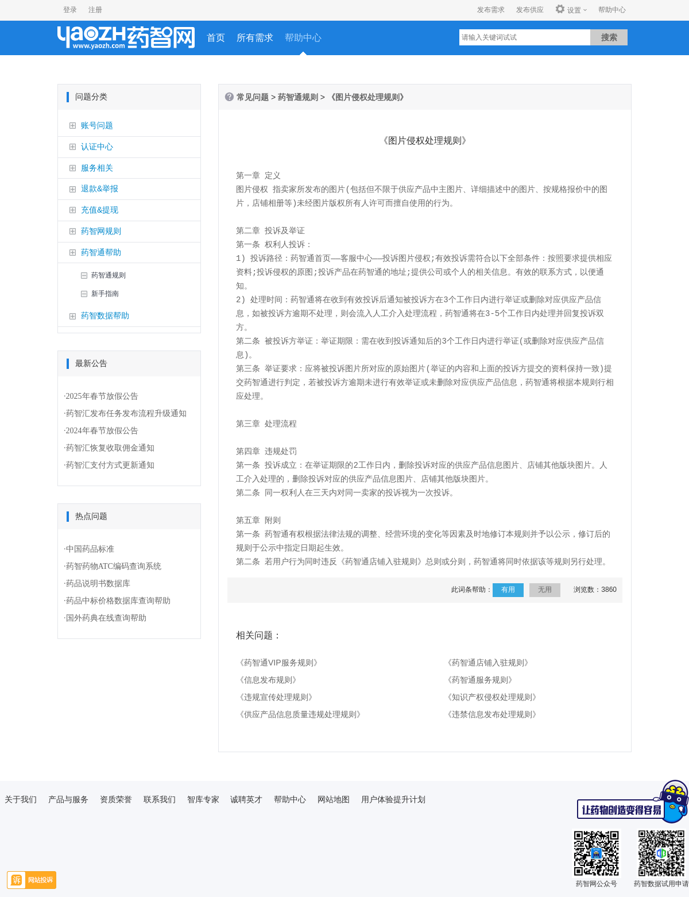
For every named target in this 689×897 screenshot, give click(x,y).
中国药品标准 (90, 549)
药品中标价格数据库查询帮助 (118, 600)
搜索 (609, 37)
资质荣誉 (116, 799)
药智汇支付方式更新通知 (110, 465)
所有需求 (255, 38)
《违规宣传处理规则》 (276, 697)
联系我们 (160, 799)
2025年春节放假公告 (102, 396)
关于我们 (21, 799)
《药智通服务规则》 (480, 679)
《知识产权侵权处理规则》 (492, 697)
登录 (70, 10)
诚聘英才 (246, 799)
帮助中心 (612, 10)
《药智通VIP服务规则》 (279, 662)
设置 (568, 9)
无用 (545, 590)
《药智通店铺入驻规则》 (488, 662)
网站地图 (334, 799)
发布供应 (530, 10)
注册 (95, 10)
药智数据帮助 (105, 315)
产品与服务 (68, 799)
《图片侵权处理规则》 (367, 97)
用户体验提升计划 (393, 799)
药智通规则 (108, 275)
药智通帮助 (101, 252)
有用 (508, 590)
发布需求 (491, 10)
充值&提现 (99, 209)
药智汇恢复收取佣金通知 (110, 448)
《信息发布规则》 (268, 679)
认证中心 (97, 146)
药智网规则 (101, 231)
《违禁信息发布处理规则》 (492, 714)
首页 (216, 38)
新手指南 (105, 294)
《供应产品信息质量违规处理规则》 (300, 714)
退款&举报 (99, 188)
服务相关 (97, 167)
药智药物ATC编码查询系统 (113, 566)
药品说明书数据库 (98, 583)
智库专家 (203, 799)
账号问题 (97, 125)
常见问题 (253, 97)
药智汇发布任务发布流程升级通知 (126, 413)
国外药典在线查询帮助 (106, 618)
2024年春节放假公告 (102, 430)
